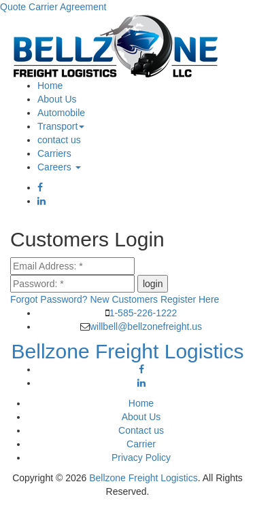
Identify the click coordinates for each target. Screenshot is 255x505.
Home (50, 85)
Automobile (61, 112)
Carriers (54, 153)
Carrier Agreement (67, 6)
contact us (59, 139)
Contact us (141, 430)
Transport (60, 126)
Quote (13, 6)
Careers (59, 167)
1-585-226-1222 (143, 312)
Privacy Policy (141, 457)
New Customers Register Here (155, 299)
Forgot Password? (49, 299)
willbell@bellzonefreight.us (146, 326)
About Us (57, 99)
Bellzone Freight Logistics (143, 477)
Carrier (141, 443)
